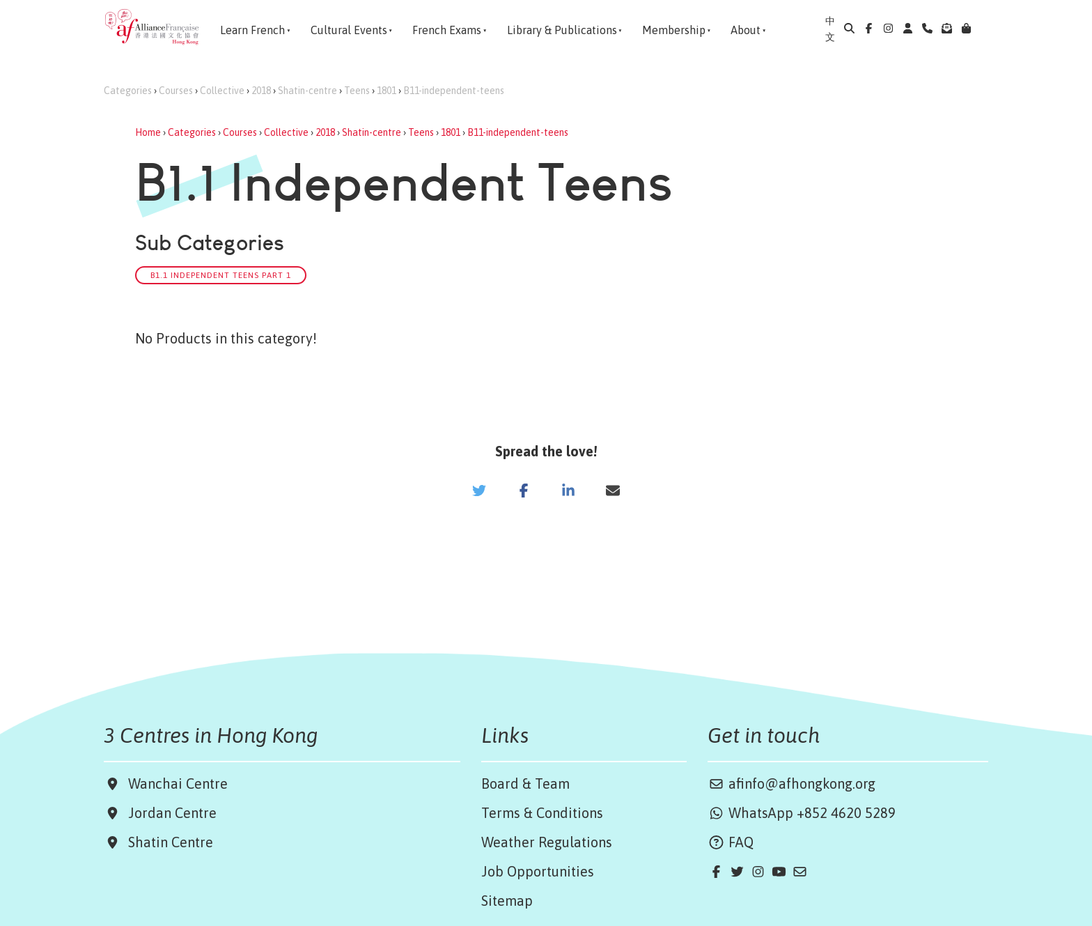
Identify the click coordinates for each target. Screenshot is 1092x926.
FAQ (731, 842)
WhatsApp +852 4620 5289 (802, 813)
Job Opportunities (537, 871)
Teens (357, 90)
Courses (176, 90)
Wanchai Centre (179, 783)
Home (148, 132)
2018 (261, 90)
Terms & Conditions (542, 813)
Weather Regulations (546, 842)
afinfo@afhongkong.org (791, 783)
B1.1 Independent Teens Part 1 (220, 274)
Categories (128, 90)
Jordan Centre (169, 813)
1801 (386, 90)
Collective (222, 90)
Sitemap (507, 901)
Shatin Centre (167, 842)
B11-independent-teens (453, 90)
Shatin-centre (307, 90)
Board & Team (525, 783)
